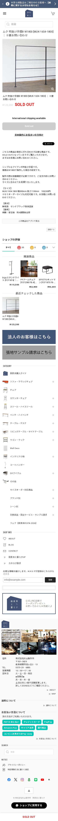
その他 (13, 481)
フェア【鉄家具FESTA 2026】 (23, 523)
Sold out (29, 126)
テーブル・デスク (18, 423)
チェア (13, 390)
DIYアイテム (15, 473)
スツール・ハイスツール (21, 406)
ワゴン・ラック (17, 440)
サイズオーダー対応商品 (21, 490)
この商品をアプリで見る (29, 221)
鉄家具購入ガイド (18, 373)
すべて (8, 247)
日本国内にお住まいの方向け (29, 135)
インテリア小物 (17, 456)
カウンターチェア (18, 398)
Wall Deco (15, 448)
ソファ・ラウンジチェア (21, 382)
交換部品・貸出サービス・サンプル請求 (28, 515)
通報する (51, 230)
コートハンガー (17, 465)
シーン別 (14, 506)
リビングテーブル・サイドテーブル (26, 431)
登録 (50, 580)
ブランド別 (15, 498)
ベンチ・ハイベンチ (19, 415)
